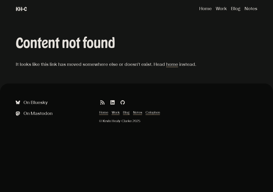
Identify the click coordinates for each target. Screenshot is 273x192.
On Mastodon (34, 113)
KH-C (21, 9)
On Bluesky (31, 102)
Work (221, 8)
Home (205, 8)
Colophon (153, 112)
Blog (235, 8)
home (172, 64)
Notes (250, 8)
